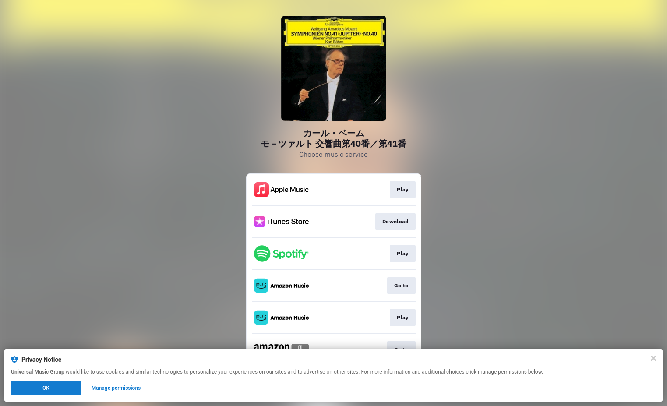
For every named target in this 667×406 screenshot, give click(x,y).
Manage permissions (116, 388)
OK (45, 388)
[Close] (653, 358)
